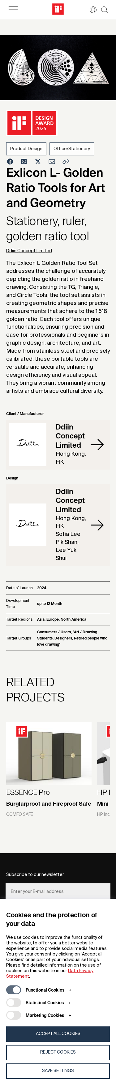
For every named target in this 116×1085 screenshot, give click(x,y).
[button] (90, 9)
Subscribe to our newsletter (35, 875)
